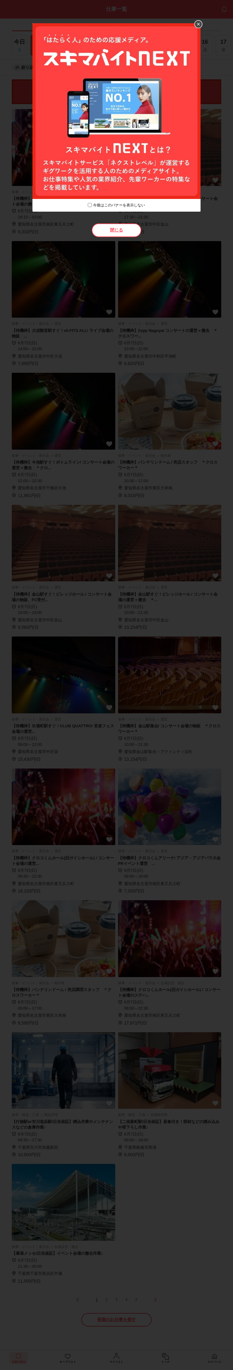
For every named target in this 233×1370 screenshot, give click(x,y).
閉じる (116, 229)
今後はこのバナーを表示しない (119, 205)
